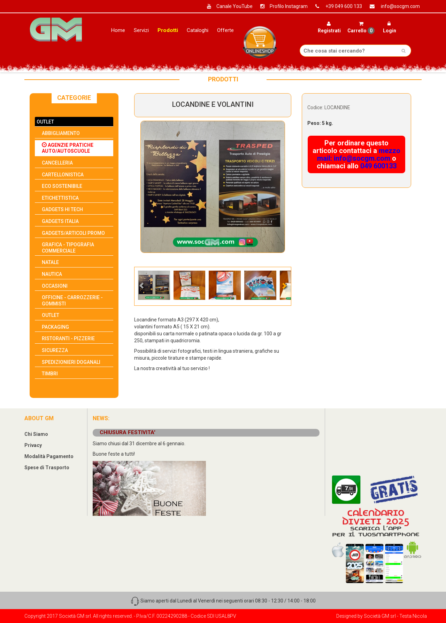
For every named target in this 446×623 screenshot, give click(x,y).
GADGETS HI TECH (62, 209)
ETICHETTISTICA (60, 198)
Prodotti (167, 30)
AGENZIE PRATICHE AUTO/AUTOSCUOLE (67, 148)
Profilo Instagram (281, 6)
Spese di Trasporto (46, 467)
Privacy (33, 445)
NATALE (50, 262)
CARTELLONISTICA (63, 174)
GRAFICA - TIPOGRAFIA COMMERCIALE (68, 248)
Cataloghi (197, 30)
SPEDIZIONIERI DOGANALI (71, 362)
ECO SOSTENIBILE (62, 186)
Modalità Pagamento (49, 456)
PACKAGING (55, 327)
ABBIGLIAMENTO (61, 133)
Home (118, 30)
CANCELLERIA (57, 163)
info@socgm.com (392, 6)
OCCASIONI (55, 286)
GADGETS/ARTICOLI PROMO (73, 233)
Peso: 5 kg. (320, 123)
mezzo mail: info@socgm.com (359, 154)
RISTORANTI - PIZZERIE (68, 338)
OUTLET (45, 122)
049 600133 (378, 166)
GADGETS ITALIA (60, 221)
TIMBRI (50, 373)
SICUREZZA (55, 350)
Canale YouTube (227, 6)
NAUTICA (52, 274)
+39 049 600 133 (336, 6)
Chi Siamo (36, 434)
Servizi (141, 30)
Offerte (225, 30)
